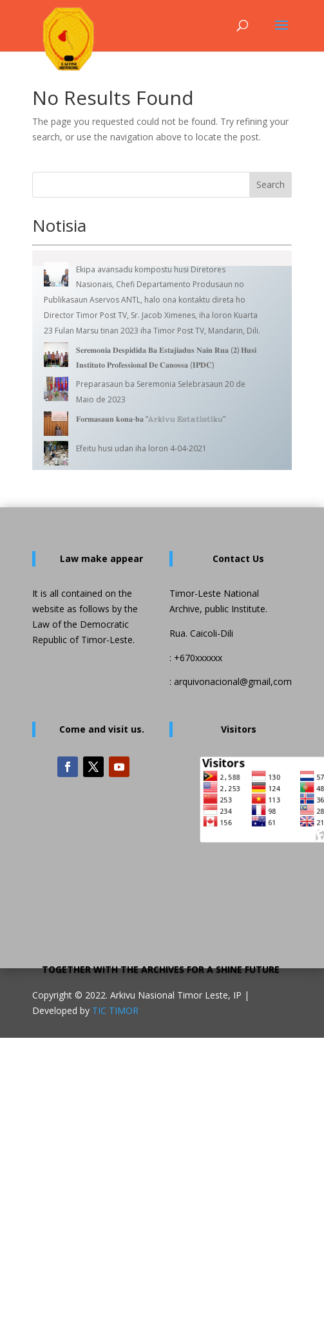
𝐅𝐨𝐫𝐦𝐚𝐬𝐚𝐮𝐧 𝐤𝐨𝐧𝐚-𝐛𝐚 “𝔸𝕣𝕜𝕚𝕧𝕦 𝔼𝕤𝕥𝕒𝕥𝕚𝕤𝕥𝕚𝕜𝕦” (150, 418)
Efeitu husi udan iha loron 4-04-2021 (141, 448)
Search (270, 184)
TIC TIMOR (115, 1010)
